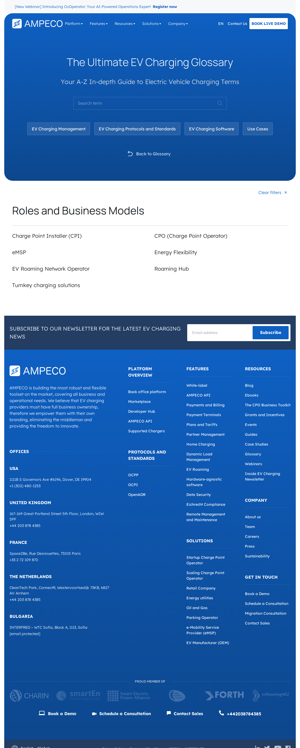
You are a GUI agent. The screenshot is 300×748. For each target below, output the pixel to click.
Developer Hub (141, 411)
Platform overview (140, 372)
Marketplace (139, 401)
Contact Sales (257, 623)
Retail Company (201, 588)
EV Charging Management (59, 128)
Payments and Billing (205, 405)
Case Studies (256, 444)
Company (176, 23)
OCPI (133, 484)
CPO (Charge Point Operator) (190, 235)
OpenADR (137, 494)
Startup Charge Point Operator (205, 560)
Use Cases (257, 128)
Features (97, 23)
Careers (252, 536)
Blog (249, 385)
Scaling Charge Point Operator (205, 575)
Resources (124, 23)
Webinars (253, 463)
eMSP (19, 252)
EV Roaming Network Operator (50, 268)
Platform (72, 23)
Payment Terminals (203, 414)
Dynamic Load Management (199, 457)
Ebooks (251, 395)
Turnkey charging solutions (46, 285)
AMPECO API (140, 421)
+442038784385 (240, 713)
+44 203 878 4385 (25, 525)
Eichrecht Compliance (205, 504)
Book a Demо (58, 713)
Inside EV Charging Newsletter (262, 476)
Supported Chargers (146, 431)
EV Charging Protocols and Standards (137, 128)
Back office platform (147, 391)
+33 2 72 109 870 (24, 560)
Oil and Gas (197, 607)
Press (250, 546)
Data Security (198, 494)
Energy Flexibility (176, 252)
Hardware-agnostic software (204, 482)
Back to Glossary (153, 153)
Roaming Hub (171, 268)
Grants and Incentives (265, 414)
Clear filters (269, 192)
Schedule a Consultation (266, 603)
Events (251, 424)
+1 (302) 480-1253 (25, 486)
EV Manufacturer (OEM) (207, 642)
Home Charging (200, 444)
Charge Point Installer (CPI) (47, 235)
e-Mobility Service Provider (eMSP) (202, 630)
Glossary (253, 454)
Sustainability (257, 556)
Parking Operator (202, 617)
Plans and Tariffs (201, 424)
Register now (165, 6)
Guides (251, 434)
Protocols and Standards (147, 455)
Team (250, 526)
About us (253, 516)
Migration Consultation (265, 613)
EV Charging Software (211, 128)
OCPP (133, 475)
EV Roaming (197, 469)
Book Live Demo (269, 23)
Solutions (150, 23)
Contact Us (237, 23)
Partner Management (205, 434)
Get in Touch (261, 577)
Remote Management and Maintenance (205, 517)
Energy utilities (199, 598)
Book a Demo (257, 593)
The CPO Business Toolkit (267, 405)
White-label (196, 385)
